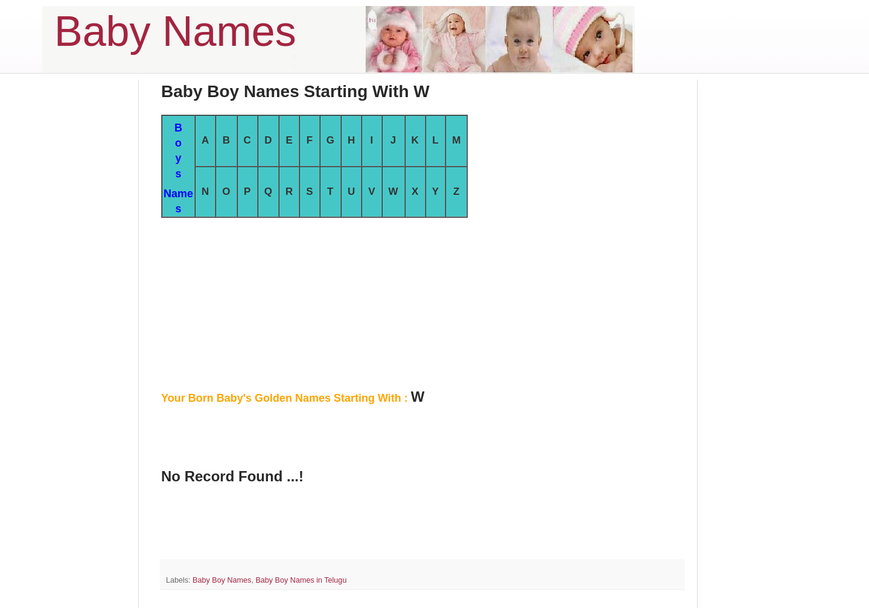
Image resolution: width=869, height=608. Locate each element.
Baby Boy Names (222, 580)
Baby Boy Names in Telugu (300, 580)
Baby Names (175, 31)
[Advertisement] (422, 302)
